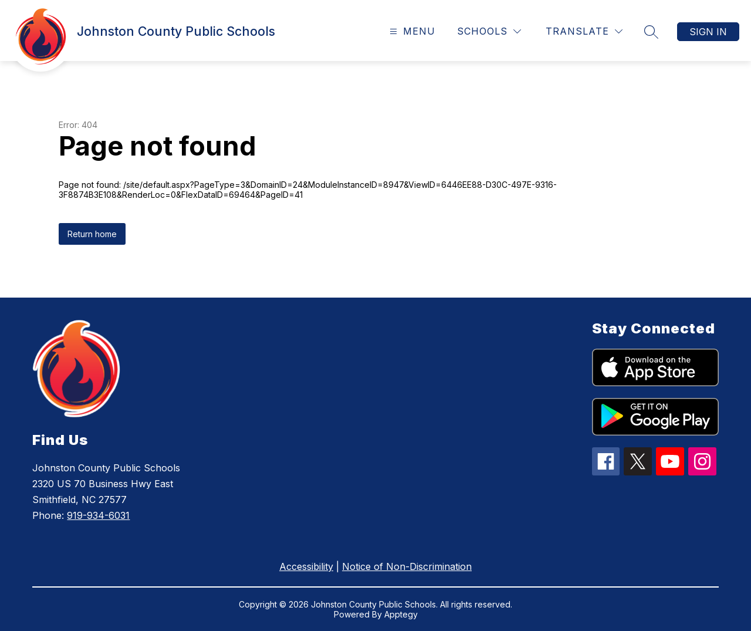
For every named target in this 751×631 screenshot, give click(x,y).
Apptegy (401, 614)
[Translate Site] (584, 31)
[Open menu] (411, 31)
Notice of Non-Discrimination (407, 566)
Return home (92, 234)
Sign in (708, 32)
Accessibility (306, 566)
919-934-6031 (98, 515)
